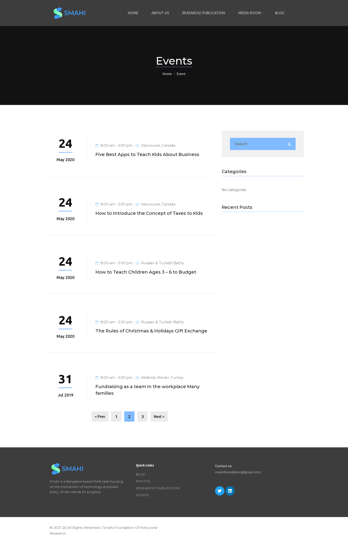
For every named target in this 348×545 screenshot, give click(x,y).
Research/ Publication (203, 13)
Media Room (250, 13)
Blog (279, 13)
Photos (143, 481)
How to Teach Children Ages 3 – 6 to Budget (145, 272)
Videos (142, 495)
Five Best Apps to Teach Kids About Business (147, 154)
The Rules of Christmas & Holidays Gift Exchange (151, 331)
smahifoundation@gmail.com (238, 472)
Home (133, 13)
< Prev (100, 417)
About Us (160, 13)
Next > (159, 417)
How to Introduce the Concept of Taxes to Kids (149, 213)
